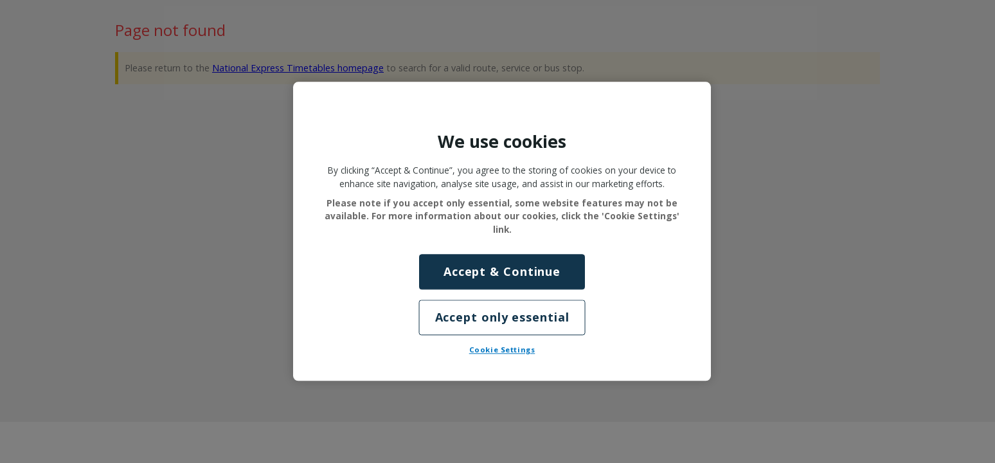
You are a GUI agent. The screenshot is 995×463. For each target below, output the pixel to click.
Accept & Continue (502, 271)
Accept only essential (502, 317)
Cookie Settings (502, 350)
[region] (502, 231)
